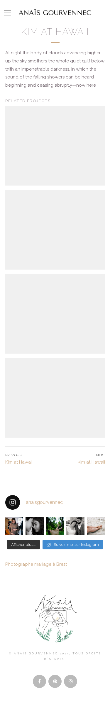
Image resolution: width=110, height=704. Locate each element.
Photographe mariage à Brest (36, 564)
